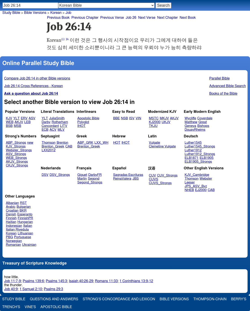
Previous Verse (112, 17)
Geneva (190, 126)
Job (68, 13)
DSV (45, 175)
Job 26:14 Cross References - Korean (33, 86)
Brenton (62, 142)
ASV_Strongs (16, 154)
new (30, 142)
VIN (138, 118)
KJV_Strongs (16, 146)
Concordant (50, 126)
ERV (24, 118)
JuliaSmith (57, 118)
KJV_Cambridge (197, 175)
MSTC (154, 118)
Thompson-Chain (209, 299)
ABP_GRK (85, 142)
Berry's (238, 299)
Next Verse (146, 17)
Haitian (11, 222)
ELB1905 (206, 158)
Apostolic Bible (56, 307)
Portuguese (22, 237)
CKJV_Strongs (17, 165)
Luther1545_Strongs (200, 146)
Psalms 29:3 (53, 289)
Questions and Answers (54, 299)
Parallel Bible (219, 78)
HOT (116, 142)
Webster (206, 178)
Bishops (203, 126)
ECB (45, 129)
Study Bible (11, 13)
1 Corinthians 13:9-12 (136, 281)
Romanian (13, 244)
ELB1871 (191, 158)
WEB (9, 122)
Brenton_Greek (53, 146)
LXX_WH (101, 142)
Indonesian (14, 225)
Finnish (11, 218)
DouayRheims (195, 129)
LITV (63, 126)
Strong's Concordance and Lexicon (119, 299)
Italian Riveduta (17, 229)
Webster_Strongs (19, 150)
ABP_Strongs (16, 142)
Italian (27, 225)
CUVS (153, 179)
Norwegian (14, 241)
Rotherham (60, 122)
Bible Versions (35, 13)
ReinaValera (122, 178)
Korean (11, 233)
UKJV (166, 122)
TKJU (153, 126)
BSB (9, 126)
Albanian (12, 203)
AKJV (19, 122)
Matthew (191, 122)
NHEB (189, 190)
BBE (116, 118)
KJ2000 (155, 122)
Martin (82, 178)
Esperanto (24, 214)
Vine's (30, 307)
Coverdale (205, 118)
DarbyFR (95, 175)
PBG (9, 237)
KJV (9, 118)
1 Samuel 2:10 (30, 289)
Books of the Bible (223, 93)
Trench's (11, 307)
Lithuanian (25, 233)
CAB (68, 146)
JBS (135, 178)
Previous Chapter (85, 17)
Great (202, 122)
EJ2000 (201, 190)
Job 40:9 (11, 289)
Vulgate (154, 142)
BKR (22, 210)
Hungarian (25, 222)
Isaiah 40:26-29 (81, 281)
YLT (16, 118)
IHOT (81, 126)
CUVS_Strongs (160, 183)
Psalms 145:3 (56, 281)
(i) (63, 39)
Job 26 (131, 17)
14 (67, 39)
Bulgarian (24, 206)
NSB (124, 118)
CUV (152, 175)
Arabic (10, 206)
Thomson (49, 142)
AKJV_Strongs (17, 161)
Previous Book (58, 17)
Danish (11, 214)
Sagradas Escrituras (128, 175)
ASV (32, 118)
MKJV (164, 118)
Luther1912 (193, 150)
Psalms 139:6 (33, 281)
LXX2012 (49, 150)
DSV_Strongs (60, 175)
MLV (61, 129)
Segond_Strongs (89, 182)
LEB (27, 122)
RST (23, 203)
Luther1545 (193, 142)
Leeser (190, 182)
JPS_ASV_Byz (196, 186)
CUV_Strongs (167, 175)
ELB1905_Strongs (198, 161)
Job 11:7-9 (12, 281)
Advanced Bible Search (227, 86)
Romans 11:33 (106, 281)
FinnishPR (25, 218)
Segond (93, 178)
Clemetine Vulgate (162, 146)
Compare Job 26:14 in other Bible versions (37, 78)
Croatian (12, 210)
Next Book (188, 17)
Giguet (82, 175)
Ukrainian (29, 244)
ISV (131, 118)
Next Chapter (167, 17)
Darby (46, 122)
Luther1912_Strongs (200, 154)
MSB (17, 126)
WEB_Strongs (16, 158)
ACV (53, 129)
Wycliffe (190, 118)
